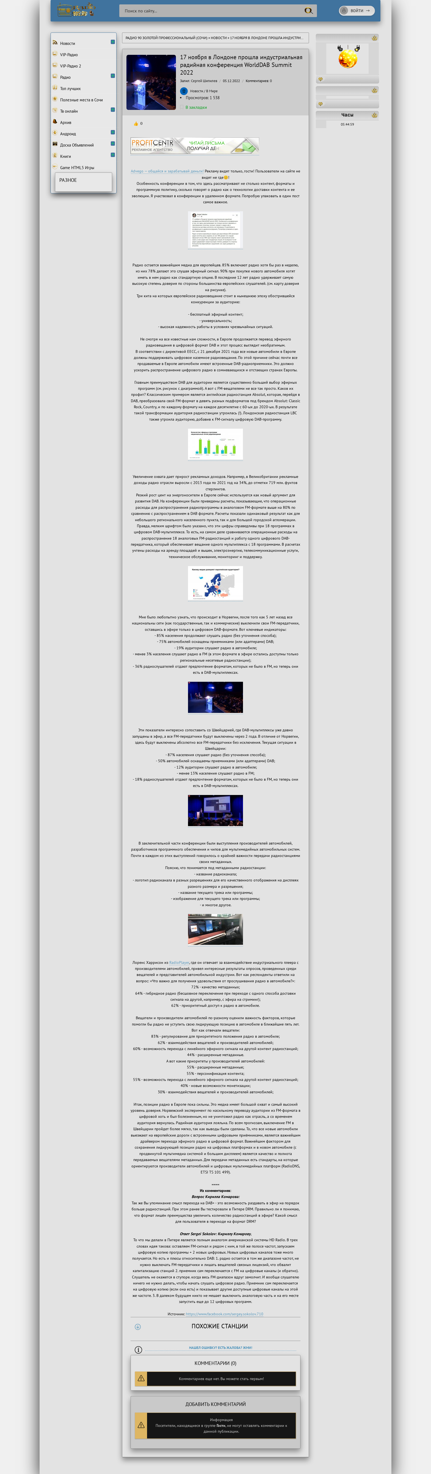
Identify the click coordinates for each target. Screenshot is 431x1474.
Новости (219, 38)
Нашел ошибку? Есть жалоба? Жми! (220, 1347)
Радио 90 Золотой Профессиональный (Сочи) (167, 38)
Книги (61, 155)
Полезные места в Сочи (77, 99)
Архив (61, 121)
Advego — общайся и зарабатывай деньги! (167, 171)
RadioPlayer (179, 962)
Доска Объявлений (73, 144)
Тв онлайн (65, 110)
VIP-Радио (65, 54)
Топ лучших (66, 88)
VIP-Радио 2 (66, 65)
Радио (61, 76)
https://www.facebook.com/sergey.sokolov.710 (224, 1313)
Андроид (64, 133)
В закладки (193, 107)
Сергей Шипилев (204, 81)
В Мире (212, 91)
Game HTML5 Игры (73, 167)
